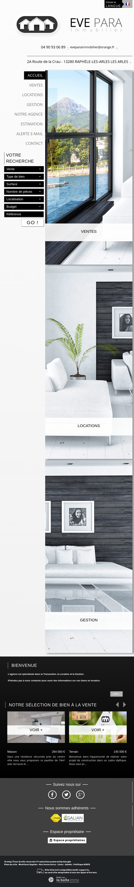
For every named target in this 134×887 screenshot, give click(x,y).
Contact (34, 143)
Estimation (32, 124)
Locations (32, 94)
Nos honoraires (47, 864)
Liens (61, 864)
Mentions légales (28, 864)
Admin (68, 864)
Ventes (36, 85)
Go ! (32, 222)
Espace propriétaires (67, 840)
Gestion (35, 104)
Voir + (36, 730)
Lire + (116, 694)
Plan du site (10, 864)
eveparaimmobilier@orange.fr (92, 47)
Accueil (35, 75)
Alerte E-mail (29, 133)
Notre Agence (28, 114)
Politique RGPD (81, 864)
